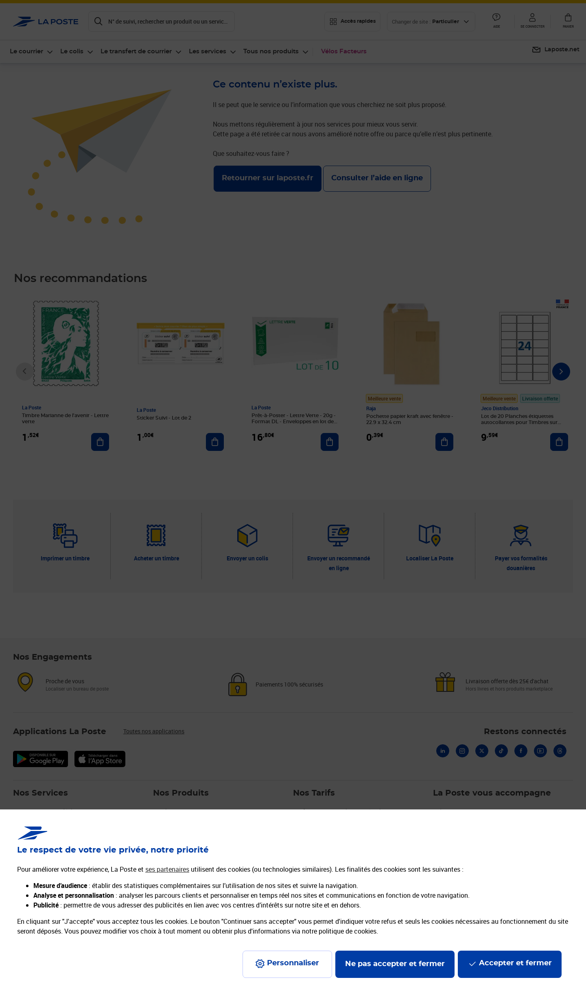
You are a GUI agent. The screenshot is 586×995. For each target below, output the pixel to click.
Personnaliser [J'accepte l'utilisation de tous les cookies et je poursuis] (293, 963)
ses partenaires (167, 869)
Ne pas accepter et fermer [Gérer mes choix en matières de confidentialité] (395, 964)
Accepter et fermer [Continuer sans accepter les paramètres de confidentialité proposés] (515, 963)
